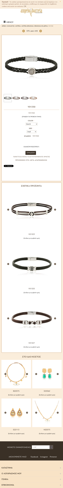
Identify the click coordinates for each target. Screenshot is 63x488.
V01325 (31, 289)
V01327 (31, 343)
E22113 (16, 430)
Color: (30, 121)
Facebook (34, 457)
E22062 (47, 391)
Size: (30, 128)
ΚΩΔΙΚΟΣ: (27, 136)
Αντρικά (18, 26)
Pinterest (53, 457)
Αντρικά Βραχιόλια (27, 26)
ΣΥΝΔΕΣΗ (31, 153)
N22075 (47, 430)
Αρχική (4, 26)
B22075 (16, 391)
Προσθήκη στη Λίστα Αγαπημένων (31, 160)
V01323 (31, 234)
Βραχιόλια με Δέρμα (41, 26)
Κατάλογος (10, 26)
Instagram (44, 457)
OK (25, 6)
